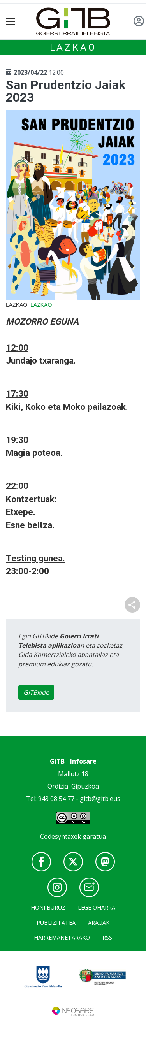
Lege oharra (96, 907)
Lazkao (73, 47)
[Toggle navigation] (10, 21)
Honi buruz (48, 907)
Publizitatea (56, 922)
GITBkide (36, 692)
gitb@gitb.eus (100, 798)
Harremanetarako (62, 937)
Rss (107, 937)
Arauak (98, 922)
